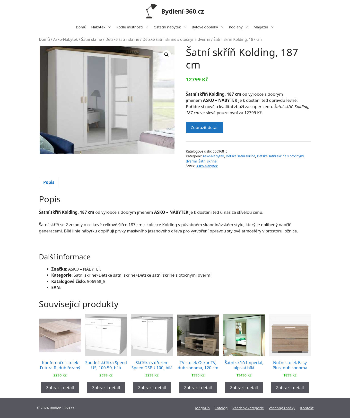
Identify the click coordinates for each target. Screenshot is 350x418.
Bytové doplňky (209, 27)
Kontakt (307, 407)
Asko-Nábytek (65, 39)
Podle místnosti (133, 27)
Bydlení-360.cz (182, 11)
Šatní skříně (91, 39)
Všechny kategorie (248, 407)
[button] (166, 54)
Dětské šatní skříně (122, 39)
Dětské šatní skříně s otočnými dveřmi (176, 39)
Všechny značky (282, 407)
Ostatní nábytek (171, 27)
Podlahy (240, 27)
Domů (81, 27)
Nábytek (102, 27)
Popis (48, 182)
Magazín (265, 27)
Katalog (221, 407)
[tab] (49, 182)
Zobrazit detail (205, 127)
